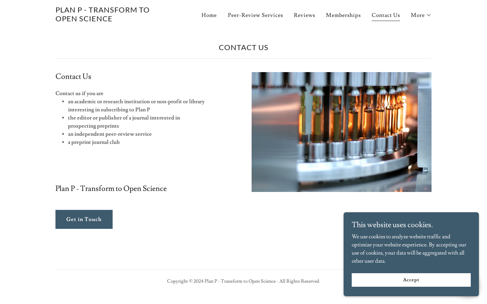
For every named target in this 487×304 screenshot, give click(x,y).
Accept (411, 293)
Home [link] (209, 15)
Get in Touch (84, 219)
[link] (121, 19)
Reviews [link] (304, 15)
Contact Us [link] (386, 15)
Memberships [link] (343, 15)
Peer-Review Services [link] (255, 15)
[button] (421, 15)
